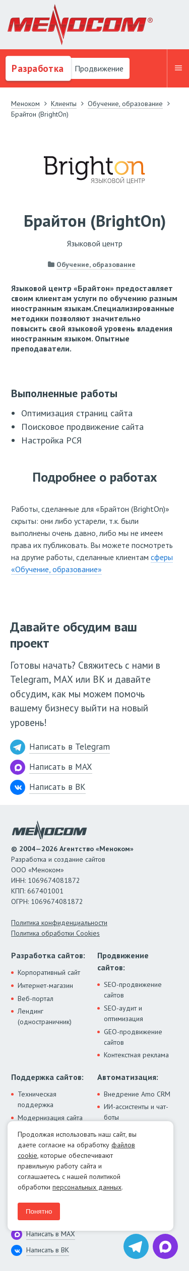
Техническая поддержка (37, 1099)
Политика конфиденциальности (59, 922)
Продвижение (98, 68)
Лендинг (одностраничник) (45, 1016)
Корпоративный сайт (49, 972)
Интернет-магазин (45, 985)
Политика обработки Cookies (55, 933)
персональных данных (86, 1187)
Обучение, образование (96, 264)
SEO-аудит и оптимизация (123, 1013)
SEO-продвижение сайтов (133, 990)
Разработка (36, 68)
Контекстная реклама (136, 1054)
